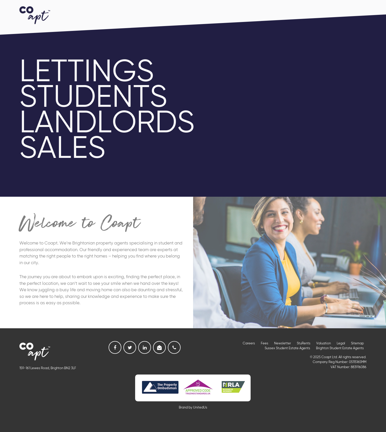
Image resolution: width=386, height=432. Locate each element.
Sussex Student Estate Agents (287, 348)
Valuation (323, 343)
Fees (264, 343)
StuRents (303, 343)
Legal (341, 343)
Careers (249, 343)
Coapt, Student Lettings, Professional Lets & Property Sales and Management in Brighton (34, 14)
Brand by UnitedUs (193, 407)
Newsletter (282, 343)
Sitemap (357, 343)
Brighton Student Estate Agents (340, 348)
